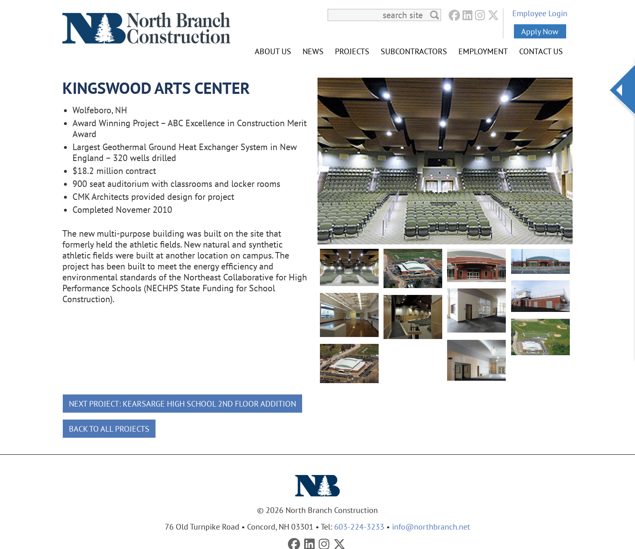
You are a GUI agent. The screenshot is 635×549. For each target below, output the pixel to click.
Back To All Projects (109, 429)
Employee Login (539, 13)
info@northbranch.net (431, 526)
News (313, 51)
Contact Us (541, 51)
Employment (483, 51)
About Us (273, 51)
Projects (352, 51)
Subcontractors (414, 51)
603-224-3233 (359, 526)
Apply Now (539, 31)
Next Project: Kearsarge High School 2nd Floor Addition (182, 404)
